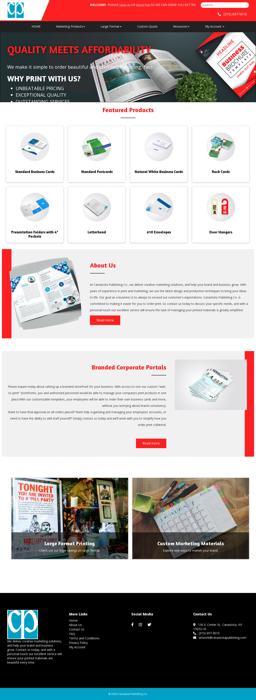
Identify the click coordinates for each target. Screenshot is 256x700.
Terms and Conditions (84, 638)
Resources (181, 26)
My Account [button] (214, 26)
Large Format (111, 26)
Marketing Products (70, 26)
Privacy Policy (78, 643)
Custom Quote (147, 26)
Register (143, 5)
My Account (77, 647)
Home (73, 620)
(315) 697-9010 (206, 633)
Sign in (124, 5)
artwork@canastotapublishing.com (219, 638)
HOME (36, 26)
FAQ (72, 634)
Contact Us (76, 629)
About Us (75, 625)
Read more (105, 320)
